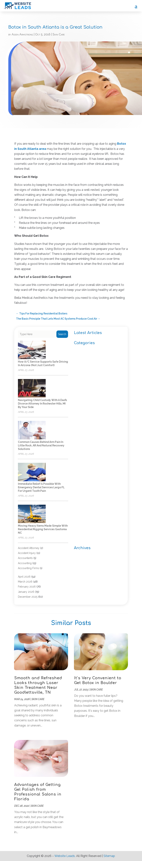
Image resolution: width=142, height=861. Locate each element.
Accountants (25, 558)
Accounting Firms (28, 568)
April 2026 (24, 576)
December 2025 (27, 596)
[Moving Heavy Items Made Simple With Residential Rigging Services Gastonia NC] (32, 514)
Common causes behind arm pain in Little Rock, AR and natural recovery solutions (41, 445)
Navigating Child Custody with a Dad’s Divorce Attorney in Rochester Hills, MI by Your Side (42, 404)
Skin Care (59, 34)
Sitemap (109, 856)
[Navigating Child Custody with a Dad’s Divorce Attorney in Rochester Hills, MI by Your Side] (32, 388)
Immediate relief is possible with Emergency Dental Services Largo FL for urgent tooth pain (41, 487)
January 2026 (26, 591)
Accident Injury (27, 553)
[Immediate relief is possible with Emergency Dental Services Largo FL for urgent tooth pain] (32, 472)
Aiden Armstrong (22, 34)
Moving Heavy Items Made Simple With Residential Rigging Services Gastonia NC (43, 529)
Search (62, 334)
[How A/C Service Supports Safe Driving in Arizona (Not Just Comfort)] (32, 350)
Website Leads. (64, 856)
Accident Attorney (28, 548)
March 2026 (25, 581)
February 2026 (27, 586)
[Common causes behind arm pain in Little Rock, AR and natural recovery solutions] (32, 430)
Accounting (25, 563)
